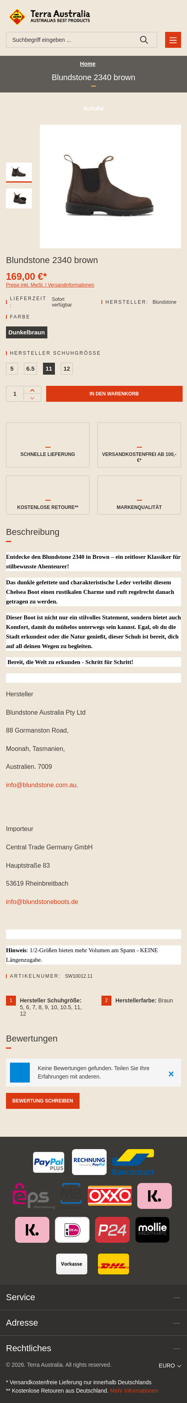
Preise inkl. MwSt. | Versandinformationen (50, 285)
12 (67, 368)
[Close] (171, 1073)
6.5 (30, 368)
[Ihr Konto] (153, 17)
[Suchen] (144, 40)
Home (87, 64)
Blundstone (164, 302)
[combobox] (69, 40)
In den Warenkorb (114, 394)
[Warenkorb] (171, 17)
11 (49, 368)
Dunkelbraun (26, 332)
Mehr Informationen (134, 1390)
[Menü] (173, 40)
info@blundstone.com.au (41, 785)
